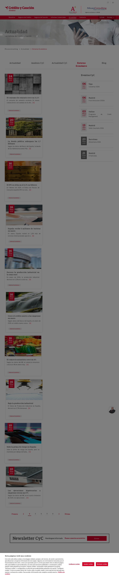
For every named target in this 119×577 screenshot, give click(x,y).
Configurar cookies (74, 564)
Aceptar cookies (88, 564)
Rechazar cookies (102, 564)
